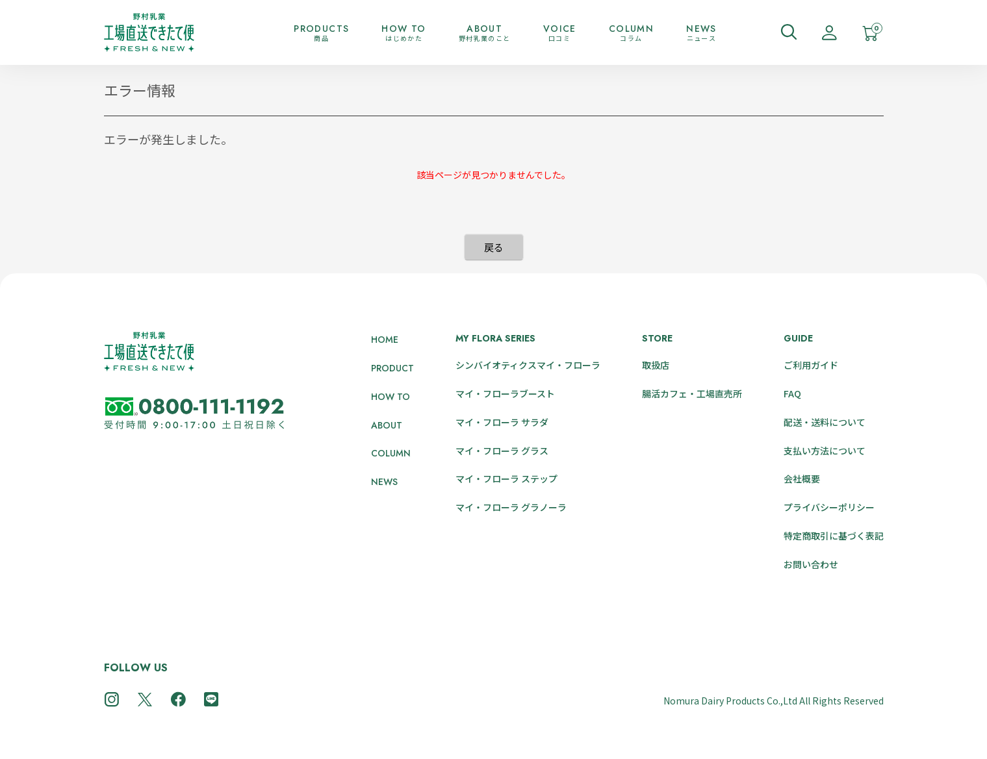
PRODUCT (392, 368)
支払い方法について (824, 450)
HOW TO (390, 396)
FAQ (792, 393)
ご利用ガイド (811, 364)
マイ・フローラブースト (505, 393)
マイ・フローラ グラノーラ (511, 507)
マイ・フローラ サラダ (501, 422)
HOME (384, 339)
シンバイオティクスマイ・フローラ (527, 364)
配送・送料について (824, 422)
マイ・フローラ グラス (501, 450)
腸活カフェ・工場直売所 (692, 393)
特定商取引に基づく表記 (834, 535)
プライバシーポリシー (829, 507)
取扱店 (655, 364)
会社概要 (802, 478)
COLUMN (391, 453)
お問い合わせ (811, 564)
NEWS (384, 481)
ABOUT (386, 425)
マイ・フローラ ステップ (506, 478)
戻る (494, 247)
